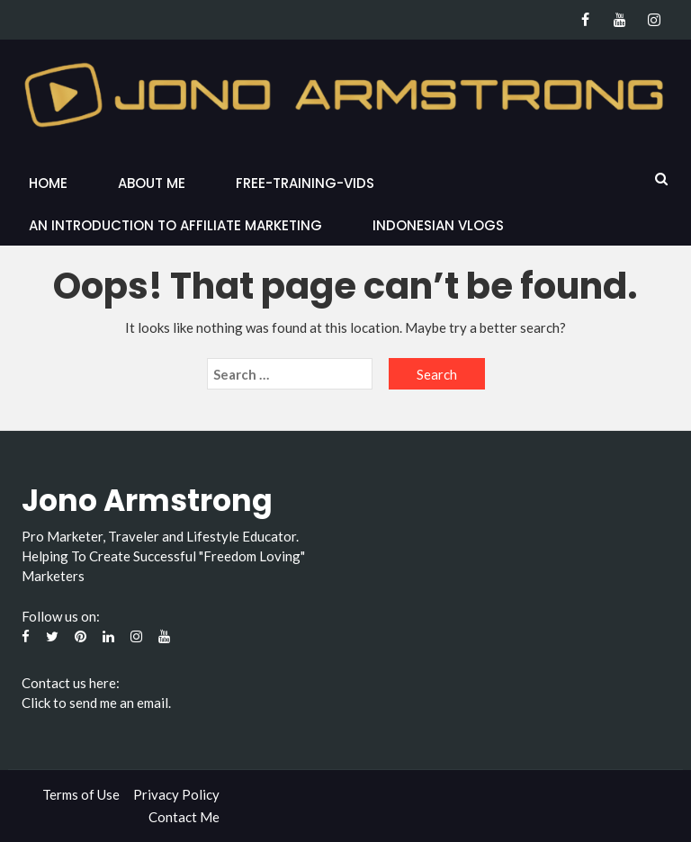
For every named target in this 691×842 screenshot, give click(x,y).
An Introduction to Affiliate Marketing (175, 225)
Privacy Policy (176, 794)
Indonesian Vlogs (438, 225)
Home (48, 183)
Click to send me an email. (96, 702)
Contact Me (184, 817)
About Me (151, 183)
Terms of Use (81, 794)
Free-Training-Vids (305, 183)
